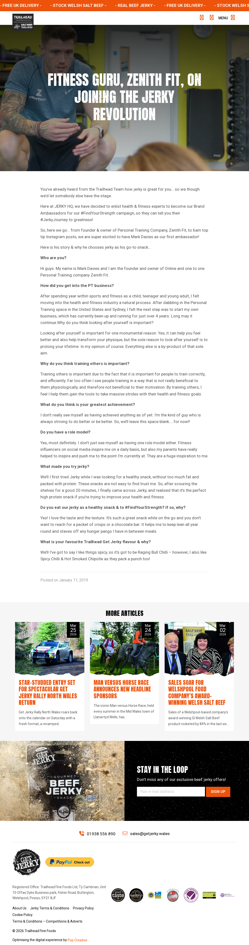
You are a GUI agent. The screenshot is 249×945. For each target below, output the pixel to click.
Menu (225, 17)
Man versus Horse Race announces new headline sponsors (120, 689)
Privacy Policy (83, 900)
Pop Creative (77, 932)
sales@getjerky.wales (146, 825)
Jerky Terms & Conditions (49, 900)
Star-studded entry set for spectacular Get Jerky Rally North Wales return (49, 689)
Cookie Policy (22, 907)
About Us (19, 900)
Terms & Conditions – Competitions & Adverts (47, 913)
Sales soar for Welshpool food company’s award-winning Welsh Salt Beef (197, 689)
